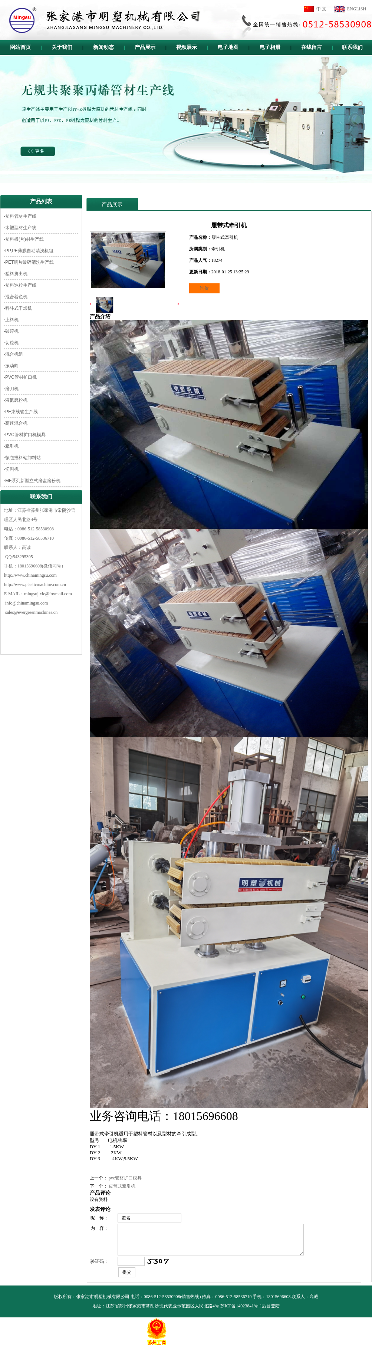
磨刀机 (12, 388)
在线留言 (311, 47)
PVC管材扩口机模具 (25, 434)
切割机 (12, 469)
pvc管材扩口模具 (125, 1178)
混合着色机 (16, 296)
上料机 (12, 319)
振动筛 (12, 365)
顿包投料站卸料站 (23, 457)
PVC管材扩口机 (21, 377)
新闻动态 (103, 47)
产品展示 (145, 47)
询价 (204, 288)
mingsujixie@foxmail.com (48, 593)
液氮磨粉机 (16, 400)
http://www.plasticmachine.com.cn (35, 584)
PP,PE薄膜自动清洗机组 (29, 250)
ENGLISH (356, 8)
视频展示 (186, 47)
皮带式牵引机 (122, 1186)
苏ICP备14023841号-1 (241, 1311)
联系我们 (352, 47)
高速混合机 (16, 423)
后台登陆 (271, 1311)
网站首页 (20, 47)
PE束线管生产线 (21, 411)
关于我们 (62, 47)
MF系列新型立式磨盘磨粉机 (32, 480)
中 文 (321, 8)
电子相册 (270, 47)
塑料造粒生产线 (20, 285)
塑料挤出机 (16, 273)
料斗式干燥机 (18, 308)
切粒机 (12, 342)
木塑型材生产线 (20, 227)
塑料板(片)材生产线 (24, 239)
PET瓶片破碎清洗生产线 (29, 262)
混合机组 (14, 354)
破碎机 (12, 331)
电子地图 (228, 47)
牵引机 (12, 446)
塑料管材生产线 (20, 216)
